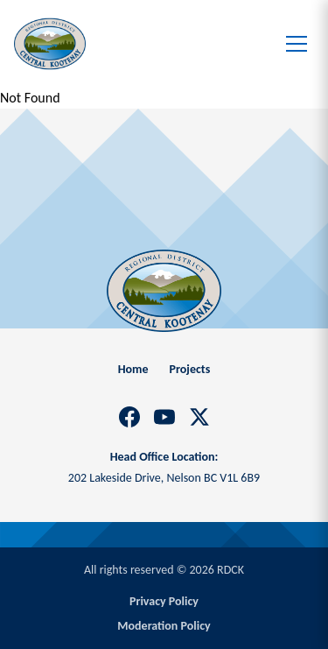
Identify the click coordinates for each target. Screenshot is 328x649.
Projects (190, 369)
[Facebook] (129, 416)
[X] (199, 416)
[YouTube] (164, 416)
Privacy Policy (164, 601)
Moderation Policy (163, 625)
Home (133, 369)
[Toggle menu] (296, 44)
